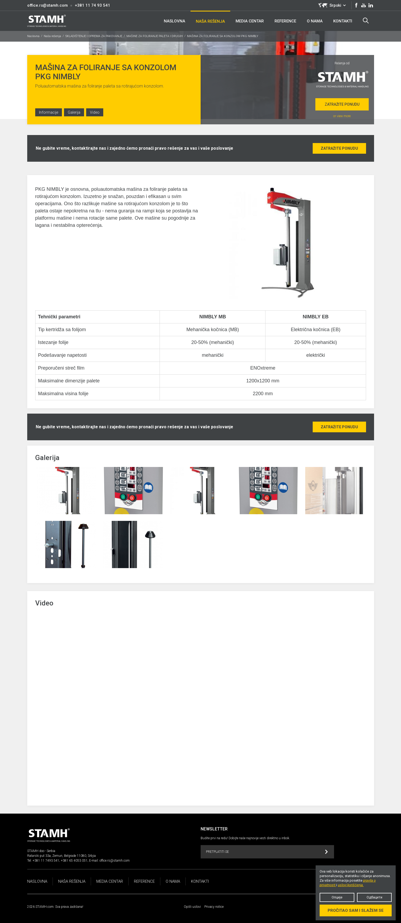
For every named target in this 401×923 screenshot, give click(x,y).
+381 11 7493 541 (46, 860)
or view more (342, 116)
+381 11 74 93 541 (92, 5)
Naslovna (33, 36)
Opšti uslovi (192, 907)
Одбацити (374, 897)
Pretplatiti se (267, 852)
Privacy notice (214, 907)
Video (95, 112)
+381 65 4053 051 (74, 860)
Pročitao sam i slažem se (356, 910)
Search (366, 20)
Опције (337, 897)
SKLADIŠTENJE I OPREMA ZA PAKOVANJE (93, 36)
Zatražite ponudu (342, 104)
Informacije (48, 112)
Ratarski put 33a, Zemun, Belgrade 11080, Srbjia (61, 856)
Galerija (74, 112)
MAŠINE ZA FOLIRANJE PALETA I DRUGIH (154, 36)
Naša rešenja (52, 36)
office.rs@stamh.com (47, 5)
